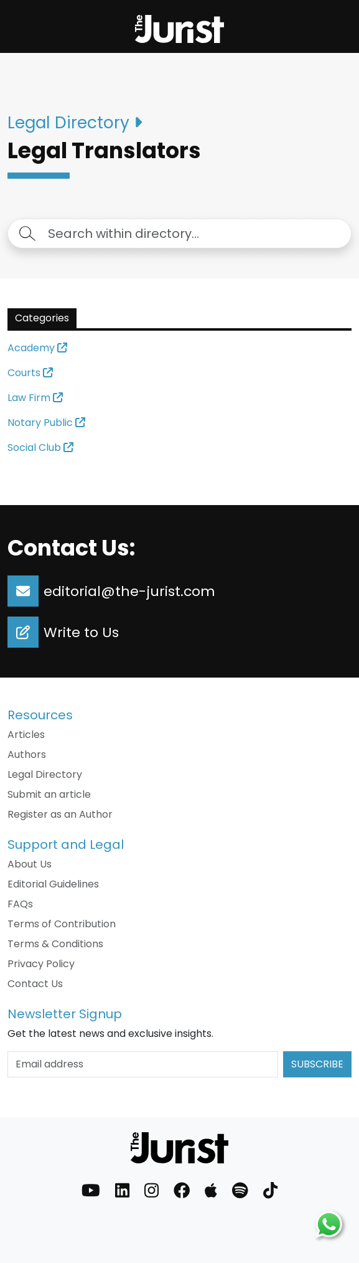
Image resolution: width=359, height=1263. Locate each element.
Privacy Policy (41, 964)
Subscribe (317, 1064)
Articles (26, 734)
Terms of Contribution (61, 924)
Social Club (40, 447)
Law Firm (35, 397)
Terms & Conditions (55, 944)
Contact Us (35, 984)
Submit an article (49, 794)
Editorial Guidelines (53, 884)
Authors (26, 754)
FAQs (20, 904)
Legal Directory (44, 774)
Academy (37, 348)
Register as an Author (60, 814)
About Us (29, 864)
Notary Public (46, 422)
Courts (30, 373)
